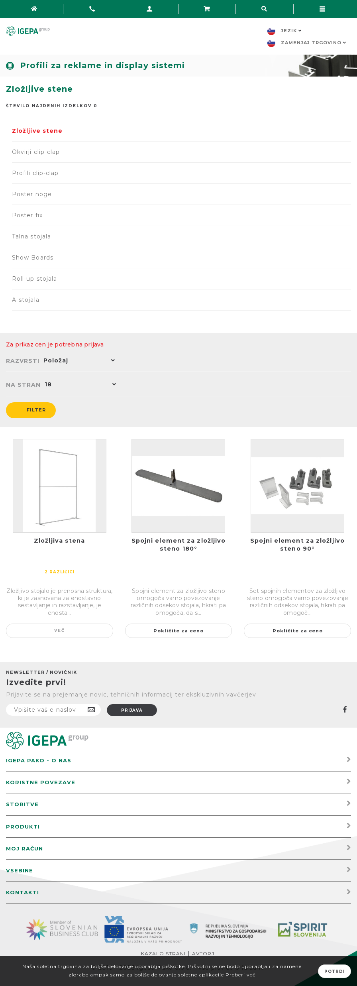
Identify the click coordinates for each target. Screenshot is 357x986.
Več (59, 630)
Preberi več (241, 975)
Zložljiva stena (59, 540)
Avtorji (204, 953)
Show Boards (32, 257)
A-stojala (25, 299)
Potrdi (334, 971)
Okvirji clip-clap (36, 151)
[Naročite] (53, 710)
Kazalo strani (163, 953)
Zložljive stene (37, 130)
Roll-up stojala (34, 278)
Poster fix (27, 215)
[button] (77, 361)
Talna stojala (31, 236)
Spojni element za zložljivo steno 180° (178, 544)
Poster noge (32, 194)
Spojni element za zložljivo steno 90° (297, 544)
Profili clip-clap (35, 173)
